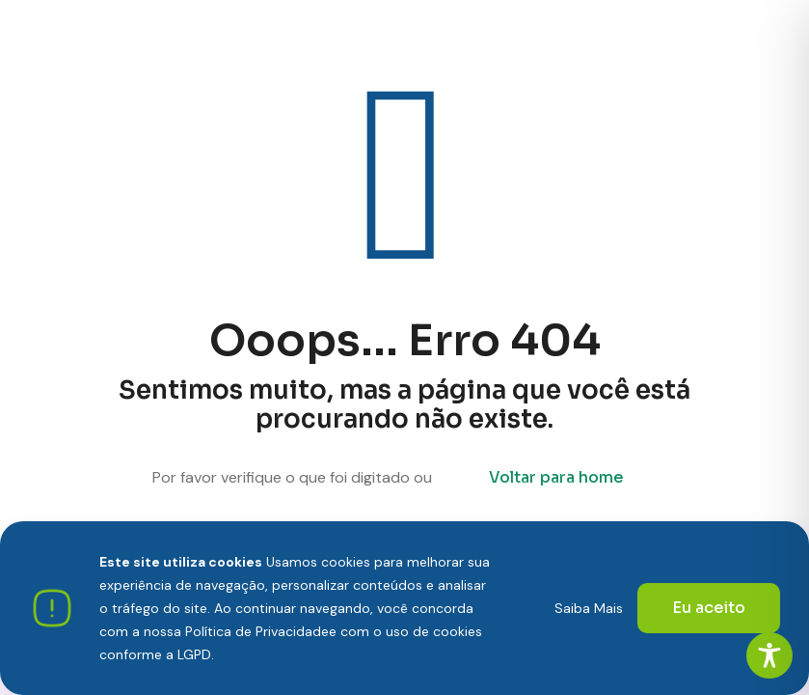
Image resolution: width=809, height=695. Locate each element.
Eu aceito (708, 608)
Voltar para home (556, 477)
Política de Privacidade (257, 631)
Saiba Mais (588, 608)
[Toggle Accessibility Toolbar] (769, 655)
